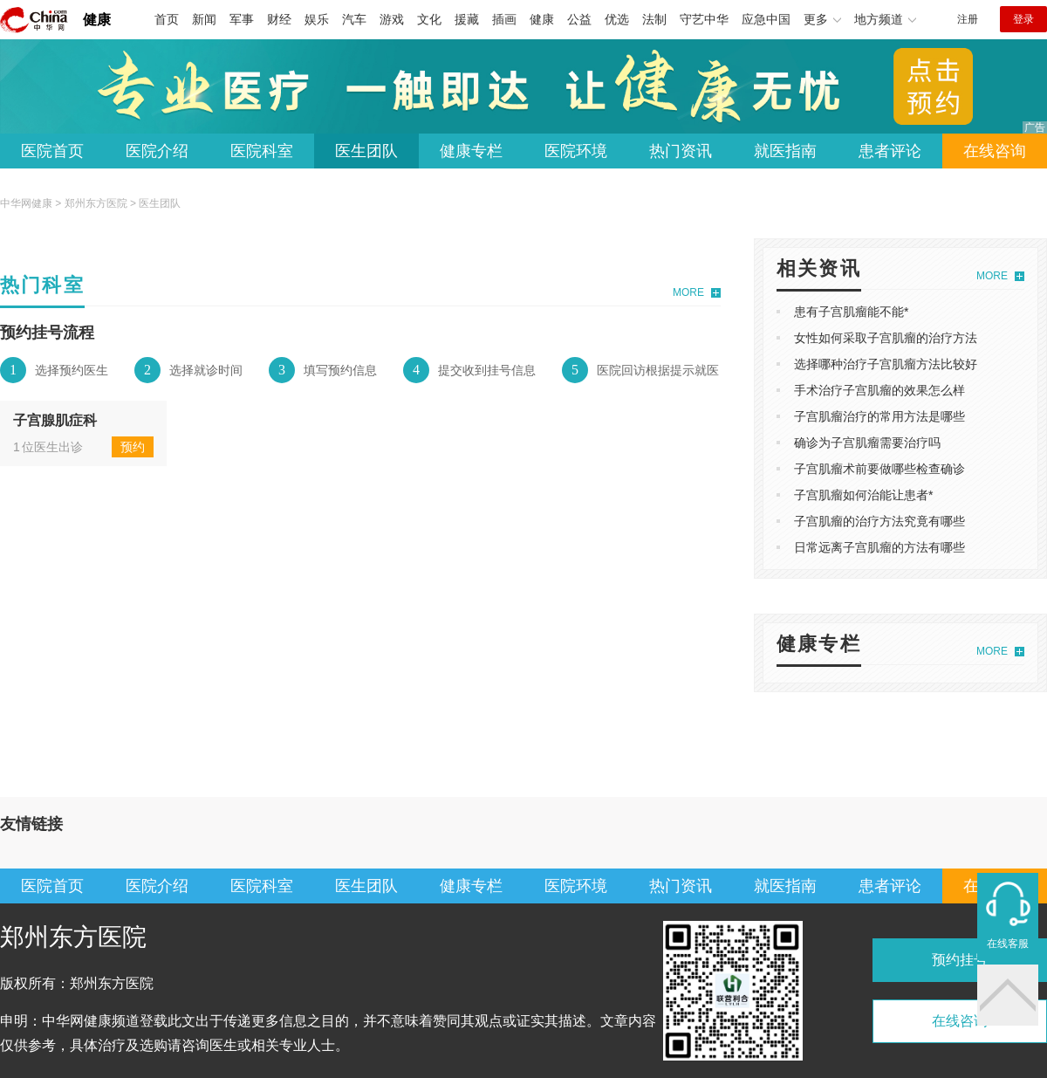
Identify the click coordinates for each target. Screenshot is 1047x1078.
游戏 (392, 19)
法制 (654, 19)
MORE (688, 292)
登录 (1023, 19)
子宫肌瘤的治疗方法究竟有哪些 (879, 521)
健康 (97, 19)
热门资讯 (680, 151)
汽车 (354, 19)
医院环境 (575, 151)
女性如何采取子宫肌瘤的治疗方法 (885, 338)
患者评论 (890, 151)
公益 (579, 19)
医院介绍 (157, 151)
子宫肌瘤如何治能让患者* (863, 495)
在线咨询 (994, 151)
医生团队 (366, 151)
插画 (504, 19)
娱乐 (317, 19)
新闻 (204, 19)
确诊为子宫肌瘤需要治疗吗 (867, 443)
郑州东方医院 (96, 203)
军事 (241, 19)
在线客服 (1008, 943)
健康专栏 (471, 151)
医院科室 (261, 151)
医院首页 (52, 151)
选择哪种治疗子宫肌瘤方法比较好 (885, 364)
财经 (279, 19)
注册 (967, 19)
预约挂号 (960, 959)
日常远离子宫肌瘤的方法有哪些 (879, 547)
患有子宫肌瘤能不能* (851, 312)
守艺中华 (704, 19)
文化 (429, 19)
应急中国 (766, 19)
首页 (166, 19)
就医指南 (785, 151)
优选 (617, 19)
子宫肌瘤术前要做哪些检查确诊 (879, 469)
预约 (132, 447)
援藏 (467, 19)
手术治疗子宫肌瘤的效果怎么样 (879, 390)
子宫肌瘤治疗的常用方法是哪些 (879, 416)
